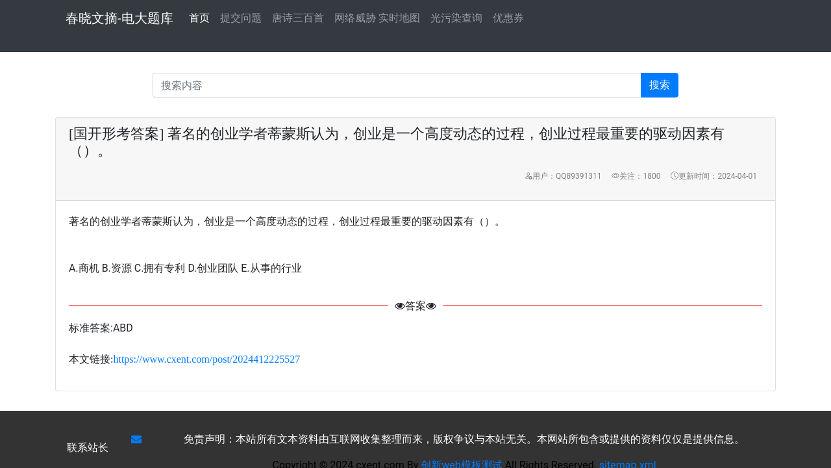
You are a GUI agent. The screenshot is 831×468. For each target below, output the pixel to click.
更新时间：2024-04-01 (714, 176)
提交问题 (241, 18)
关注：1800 (636, 176)
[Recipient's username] (397, 85)
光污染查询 (456, 18)
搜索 (659, 85)
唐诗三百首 (298, 18)
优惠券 (508, 18)
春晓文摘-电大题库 (119, 18)
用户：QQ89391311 (563, 176)
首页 (199, 17)
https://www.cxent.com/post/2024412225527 (206, 359)
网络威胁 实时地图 (377, 18)
